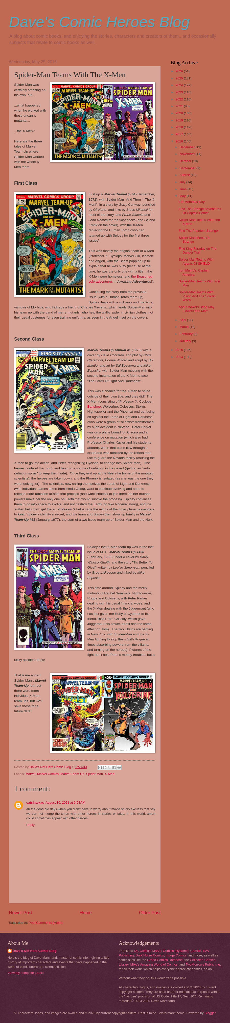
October (185, 161)
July (182, 182)
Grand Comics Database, (165, 960)
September (187, 168)
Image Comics (176, 955)
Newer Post (20, 912)
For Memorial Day (191, 202)
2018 (180, 127)
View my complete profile (26, 973)
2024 (180, 85)
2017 (180, 134)
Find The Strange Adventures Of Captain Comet (200, 211)
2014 (180, 357)
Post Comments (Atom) (46, 923)
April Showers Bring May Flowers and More (196, 309)
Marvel (30, 774)
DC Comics (142, 951)
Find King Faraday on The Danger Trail (197, 250)
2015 (180, 350)
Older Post (149, 912)
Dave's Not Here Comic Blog (34, 951)
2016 (180, 141)
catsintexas (35, 802)
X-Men (109, 774)
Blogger (210, 1013)
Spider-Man (94, 774)
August (185, 175)
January (185, 341)
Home (86, 912)
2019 (180, 120)
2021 (180, 106)
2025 (180, 78)
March (184, 327)
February (186, 334)
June (183, 189)
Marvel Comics (48, 774)
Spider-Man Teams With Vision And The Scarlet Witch (197, 296)
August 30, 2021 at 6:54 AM (65, 802)
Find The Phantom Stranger (199, 231)
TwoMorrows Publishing (203, 964)
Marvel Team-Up (72, 774)
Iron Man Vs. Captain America (194, 272)
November (187, 154)
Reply (30, 825)
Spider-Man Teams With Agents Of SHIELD (196, 261)
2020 (180, 113)
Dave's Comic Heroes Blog (99, 21)
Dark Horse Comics (150, 955)
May (183, 196)
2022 (180, 99)
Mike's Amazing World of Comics (154, 964)
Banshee (94, 406)
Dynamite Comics (188, 951)
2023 (180, 92)
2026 (180, 71)
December (187, 147)
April (183, 320)
